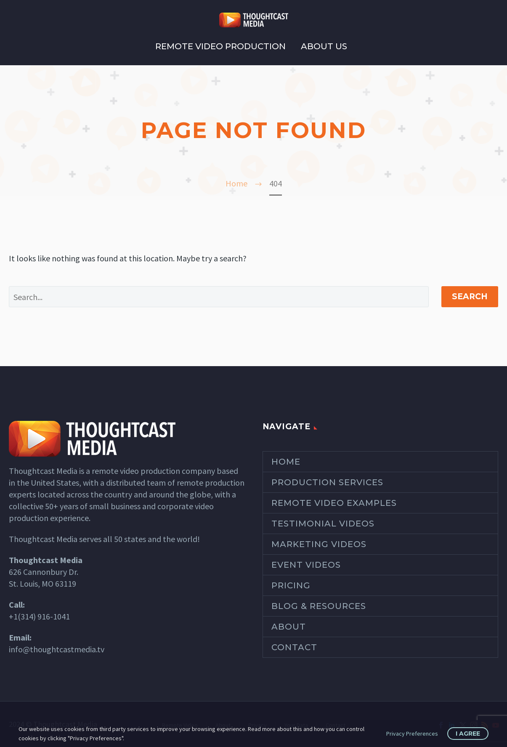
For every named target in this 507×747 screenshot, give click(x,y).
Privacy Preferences (412, 733)
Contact (294, 647)
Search (470, 296)
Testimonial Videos (322, 523)
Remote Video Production (220, 46)
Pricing (291, 585)
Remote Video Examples (334, 503)
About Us (324, 46)
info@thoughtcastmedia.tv (56, 649)
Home (285, 462)
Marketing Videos (318, 544)
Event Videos (306, 565)
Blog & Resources (318, 606)
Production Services (327, 482)
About (288, 627)
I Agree (468, 733)
